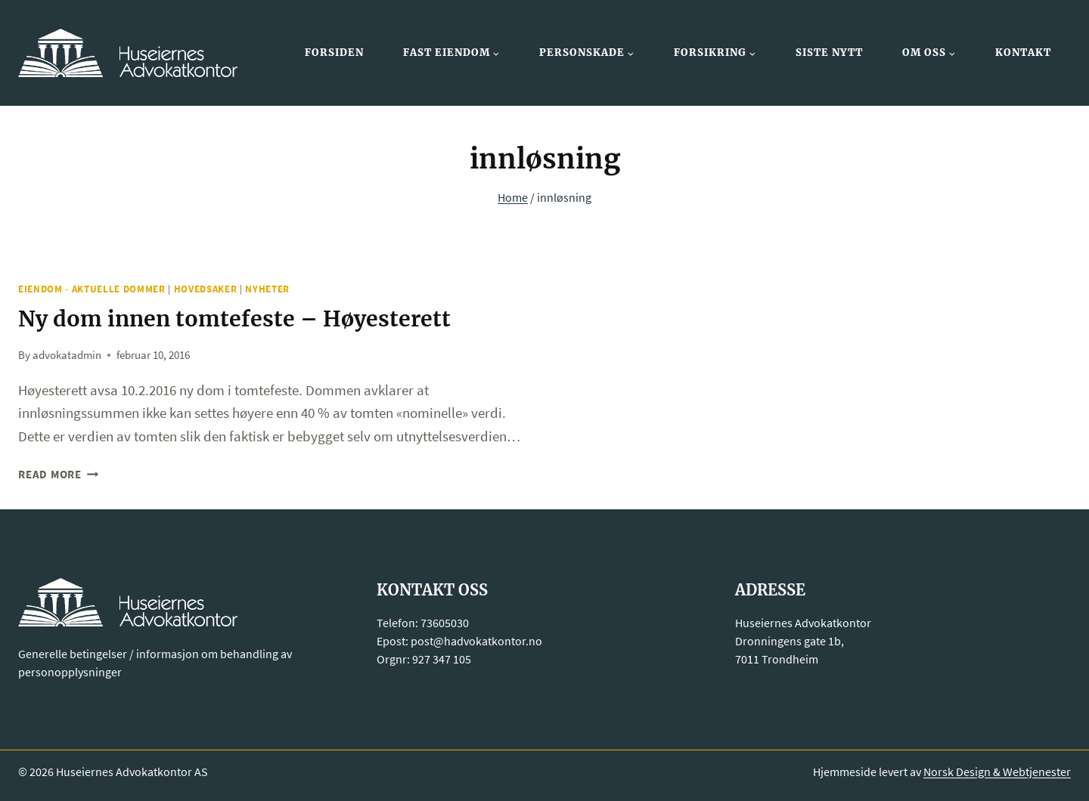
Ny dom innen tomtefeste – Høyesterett (244, 318)
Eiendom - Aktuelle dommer (92, 289)
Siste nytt (829, 52)
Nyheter (267, 289)
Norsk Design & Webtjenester (997, 770)
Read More (58, 474)
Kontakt (1023, 52)
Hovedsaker (205, 289)
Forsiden (334, 52)
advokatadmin (67, 354)
